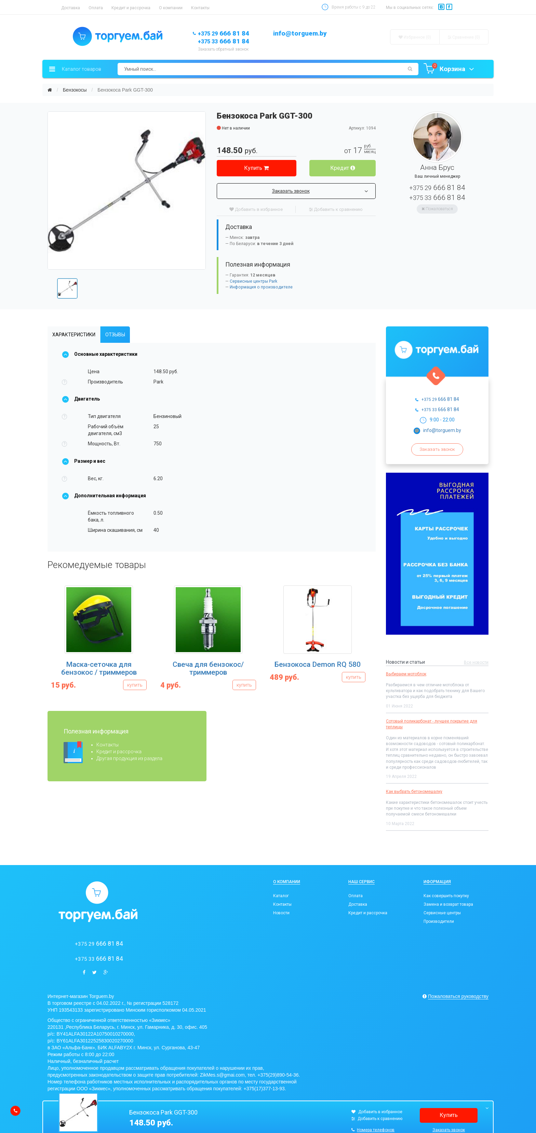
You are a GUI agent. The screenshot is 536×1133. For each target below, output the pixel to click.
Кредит (342, 168)
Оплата (96, 7)
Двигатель (81, 399)
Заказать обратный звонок (223, 49)
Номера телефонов (372, 1130)
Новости (281, 913)
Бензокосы (75, 90)
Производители (439, 921)
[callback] (15, 1111)
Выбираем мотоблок (406, 674)
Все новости (476, 662)
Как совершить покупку (446, 895)
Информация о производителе (261, 287)
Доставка (70, 7)
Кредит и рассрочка (130, 7)
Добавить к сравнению (336, 209)
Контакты (200, 7)
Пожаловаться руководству (458, 996)
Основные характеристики (99, 354)
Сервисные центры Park (253, 281)
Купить (256, 168)
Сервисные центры (442, 913)
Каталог (281, 895)
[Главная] (50, 90)
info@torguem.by (300, 33)
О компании (171, 7)
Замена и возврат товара (448, 904)
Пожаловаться (437, 208)
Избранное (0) (415, 37)
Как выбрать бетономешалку (414, 791)
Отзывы (115, 334)
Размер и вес (83, 461)
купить (135, 685)
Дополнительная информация (104, 495)
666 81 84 (223, 33)
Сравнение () (464, 37)
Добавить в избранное (256, 209)
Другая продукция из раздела (129, 758)
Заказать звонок (320, 191)
